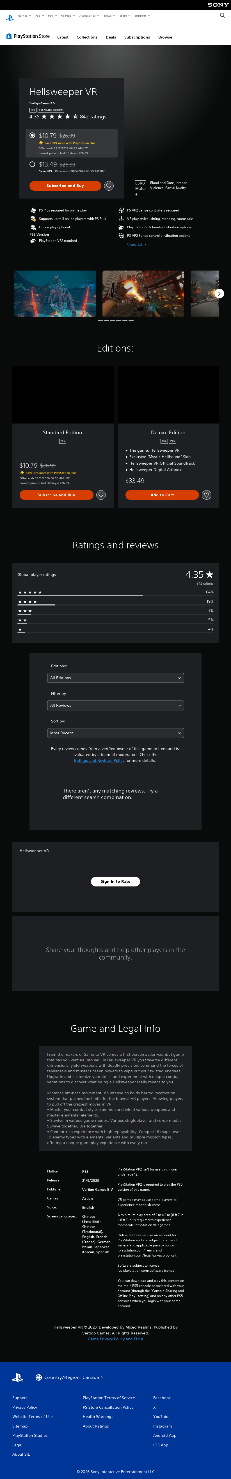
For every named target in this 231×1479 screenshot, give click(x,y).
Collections (87, 31)
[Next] (219, 288)
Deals (111, 31)
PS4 (50, 15)
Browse (165, 31)
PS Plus (66, 15)
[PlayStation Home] (10, 15)
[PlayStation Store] (29, 30)
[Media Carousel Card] (55, 288)
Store (123, 15)
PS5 (37, 15)
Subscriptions (137, 31)
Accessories (87, 15)
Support (140, 15)
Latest (62, 31)
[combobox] (115, 672)
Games (22, 15)
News (108, 15)
